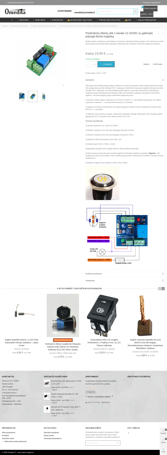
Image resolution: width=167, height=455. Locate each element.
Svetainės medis (8, 438)
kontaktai (56, 20)
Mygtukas (152, 153)
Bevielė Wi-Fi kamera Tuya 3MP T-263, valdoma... (66, 408)
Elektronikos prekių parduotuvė (14, 441)
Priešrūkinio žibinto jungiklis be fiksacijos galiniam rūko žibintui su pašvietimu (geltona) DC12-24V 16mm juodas (63, 347)
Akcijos (22, 20)
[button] (159, 288)
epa (128, 20)
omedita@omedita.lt (84, 12)
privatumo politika (108, 20)
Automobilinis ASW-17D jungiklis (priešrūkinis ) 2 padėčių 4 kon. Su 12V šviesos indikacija (104, 343)
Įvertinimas (92, 376)
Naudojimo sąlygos (79, 20)
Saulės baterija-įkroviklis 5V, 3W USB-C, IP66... (64, 395)
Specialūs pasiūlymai (55, 376)
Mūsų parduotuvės (8, 432)
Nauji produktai (146, 20)
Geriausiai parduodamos (53, 438)
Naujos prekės (49, 435)
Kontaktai (5, 435)
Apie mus (39, 20)
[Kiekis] (91, 64)
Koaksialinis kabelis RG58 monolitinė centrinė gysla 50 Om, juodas (101, 382)
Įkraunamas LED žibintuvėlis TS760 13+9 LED (66, 382)
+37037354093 (64, 11)
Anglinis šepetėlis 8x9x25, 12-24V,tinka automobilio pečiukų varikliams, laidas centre (21, 343)
